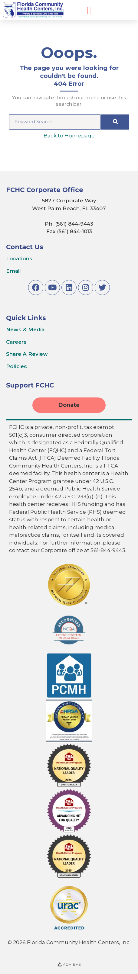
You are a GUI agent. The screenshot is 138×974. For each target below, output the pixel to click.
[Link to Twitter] (102, 287)
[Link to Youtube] (52, 287)
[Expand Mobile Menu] (89, 10)
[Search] (115, 122)
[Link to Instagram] (85, 287)
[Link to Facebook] (35, 287)
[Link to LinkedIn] (69, 287)
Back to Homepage (69, 136)
